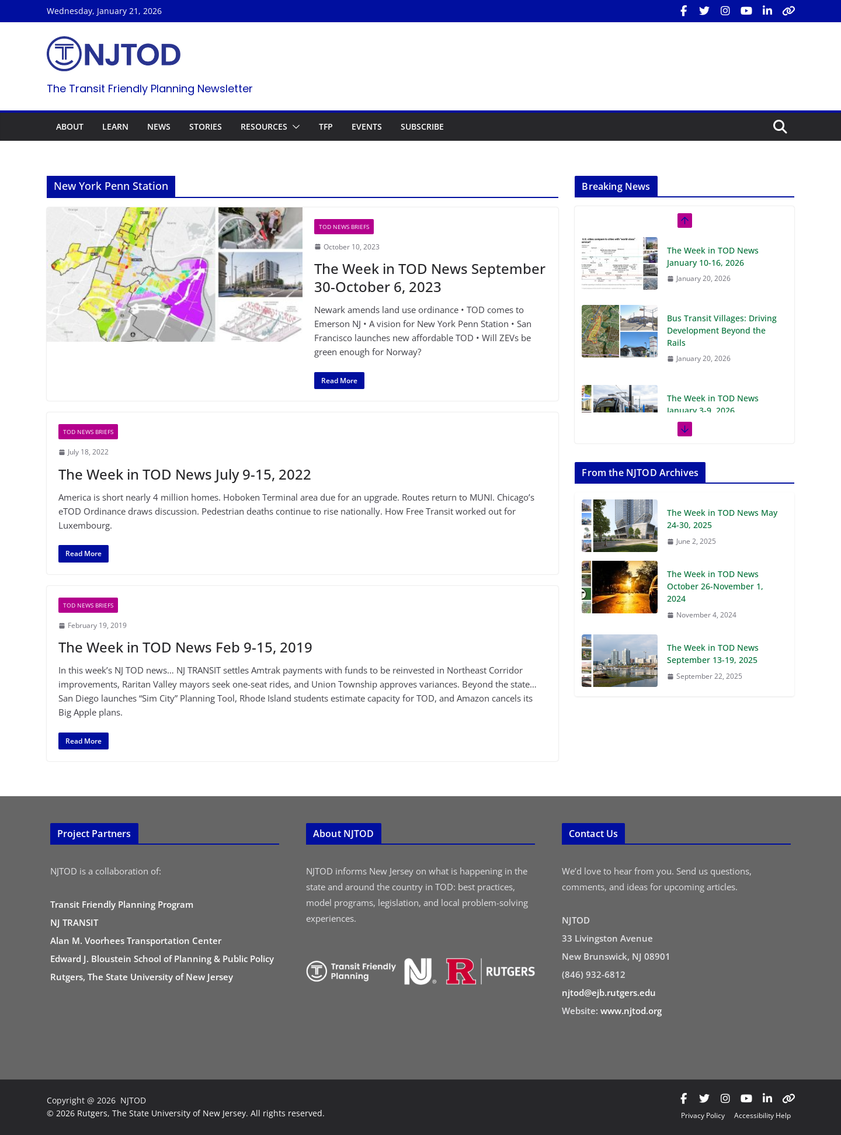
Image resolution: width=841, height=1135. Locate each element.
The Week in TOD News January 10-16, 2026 (713, 256)
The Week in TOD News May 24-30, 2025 (722, 518)
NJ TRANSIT (74, 922)
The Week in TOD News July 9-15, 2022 (184, 474)
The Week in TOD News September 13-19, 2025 (713, 653)
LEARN (115, 126)
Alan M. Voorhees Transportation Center (135, 940)
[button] (293, 127)
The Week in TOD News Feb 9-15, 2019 (185, 647)
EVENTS (367, 126)
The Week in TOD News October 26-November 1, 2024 (715, 586)
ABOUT (70, 126)
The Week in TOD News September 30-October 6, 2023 (429, 277)
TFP (326, 126)
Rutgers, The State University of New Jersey (141, 977)
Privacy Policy (703, 1115)
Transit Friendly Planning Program (121, 904)
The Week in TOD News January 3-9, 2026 (713, 404)
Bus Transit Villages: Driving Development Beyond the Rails (722, 330)
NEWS (159, 126)
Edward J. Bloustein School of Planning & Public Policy (162, 958)
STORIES (205, 126)
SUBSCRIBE (422, 126)
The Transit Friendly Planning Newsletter (150, 88)
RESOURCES (264, 126)
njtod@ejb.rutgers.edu (609, 992)
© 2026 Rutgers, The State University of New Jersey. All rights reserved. (186, 1113)
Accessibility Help (762, 1115)
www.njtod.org (631, 1010)
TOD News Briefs (344, 227)
